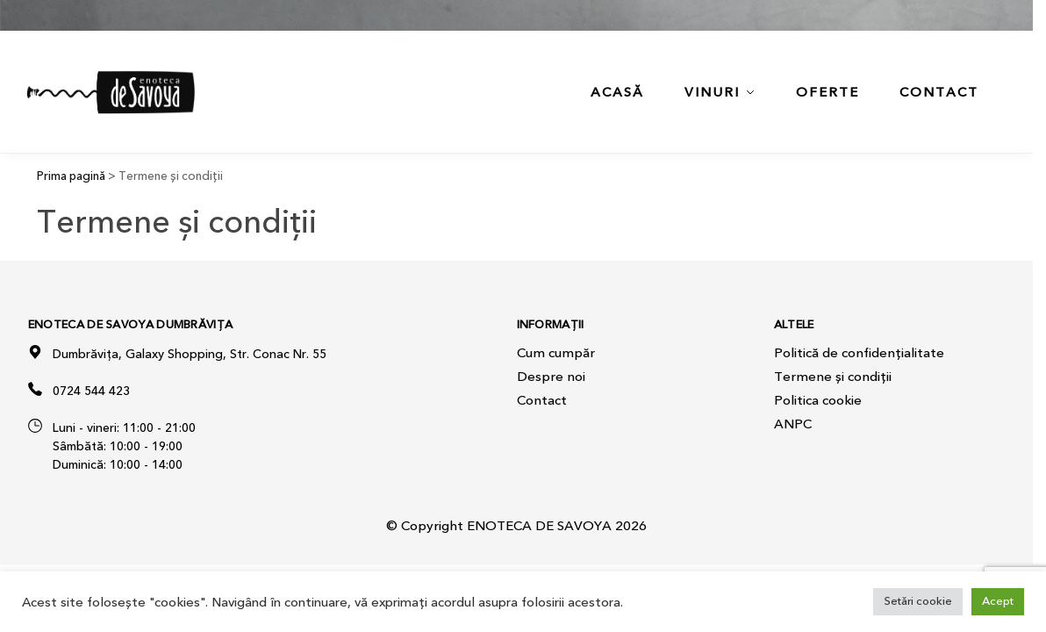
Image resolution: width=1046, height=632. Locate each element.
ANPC (793, 424)
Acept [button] (998, 601)
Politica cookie (818, 400)
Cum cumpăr (556, 353)
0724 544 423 (91, 391)
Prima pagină (71, 176)
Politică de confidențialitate (859, 353)
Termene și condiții (833, 376)
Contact (542, 400)
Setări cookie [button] (918, 601)
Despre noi (551, 376)
